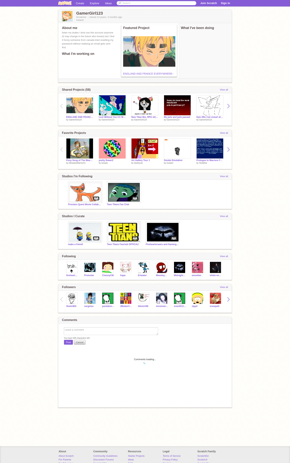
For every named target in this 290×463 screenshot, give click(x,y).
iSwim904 (71, 306)
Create (80, 3)
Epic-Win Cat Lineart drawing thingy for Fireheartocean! (209, 117)
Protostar (89, 275)
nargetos (89, 306)
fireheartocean (72, 275)
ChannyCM (108, 275)
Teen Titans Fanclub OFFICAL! (123, 244)
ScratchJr (202, 459)
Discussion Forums (103, 459)
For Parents (65, 459)
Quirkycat (138, 163)
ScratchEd (202, 456)
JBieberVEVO (126, 306)
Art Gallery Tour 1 (140, 160)
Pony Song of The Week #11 (79, 160)
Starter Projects (136, 456)
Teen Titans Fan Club (118, 204)
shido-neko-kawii (216, 275)
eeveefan (196, 275)
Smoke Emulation (173, 160)
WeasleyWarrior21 (77, 163)
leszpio (105, 163)
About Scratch (66, 456)
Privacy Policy (170, 459)
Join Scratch (208, 3)
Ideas (108, 3)
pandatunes (108, 306)
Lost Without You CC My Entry (112, 117)
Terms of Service (172, 456)
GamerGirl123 (75, 120)
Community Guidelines (105, 456)
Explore (94, 3)
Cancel (79, 342)
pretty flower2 (106, 160)
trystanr (170, 163)
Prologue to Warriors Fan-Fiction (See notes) (209, 160)
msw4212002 (180, 306)
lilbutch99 (143, 306)
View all (224, 89)
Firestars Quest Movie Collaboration (84, 204)
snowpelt (214, 306)
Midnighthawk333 (180, 275)
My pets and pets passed (177, 117)
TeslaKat (203, 163)
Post (68, 342)
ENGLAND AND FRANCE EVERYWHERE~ (148, 73)
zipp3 (195, 306)
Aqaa (122, 275)
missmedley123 (162, 306)
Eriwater (142, 275)
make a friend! (75, 244)
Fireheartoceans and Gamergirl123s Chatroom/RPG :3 (162, 244)
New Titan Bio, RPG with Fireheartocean (144, 117)
